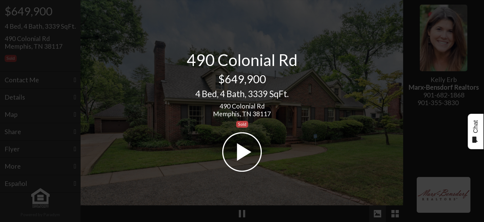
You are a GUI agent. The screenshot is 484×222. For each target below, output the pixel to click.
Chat (475, 131)
